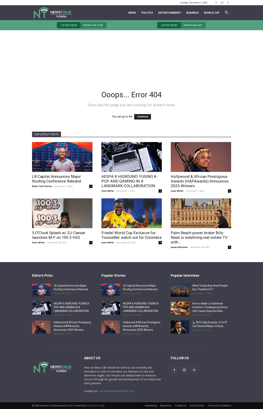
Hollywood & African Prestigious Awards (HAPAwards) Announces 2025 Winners (200, 181)
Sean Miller (107, 190)
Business (192, 12)
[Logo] (52, 12)
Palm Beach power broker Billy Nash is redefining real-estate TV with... (199, 237)
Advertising (151, 405)
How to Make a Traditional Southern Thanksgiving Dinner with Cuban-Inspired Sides (210, 307)
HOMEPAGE (142, 117)
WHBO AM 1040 (80, 25)
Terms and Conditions (219, 405)
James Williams (179, 247)
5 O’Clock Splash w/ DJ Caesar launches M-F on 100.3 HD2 (58, 235)
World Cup (212, 12)
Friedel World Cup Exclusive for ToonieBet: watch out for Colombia (131, 235)
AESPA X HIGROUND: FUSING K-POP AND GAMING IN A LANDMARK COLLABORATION (129, 181)
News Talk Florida (42, 186)
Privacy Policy (197, 405)
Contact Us (180, 405)
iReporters (165, 405)
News (132, 12)
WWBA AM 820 (179, 25)
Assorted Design (96, 405)
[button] (226, 13)
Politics (147, 12)
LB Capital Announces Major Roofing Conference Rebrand (56, 178)
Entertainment (169, 12)
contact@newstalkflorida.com (116, 391)
